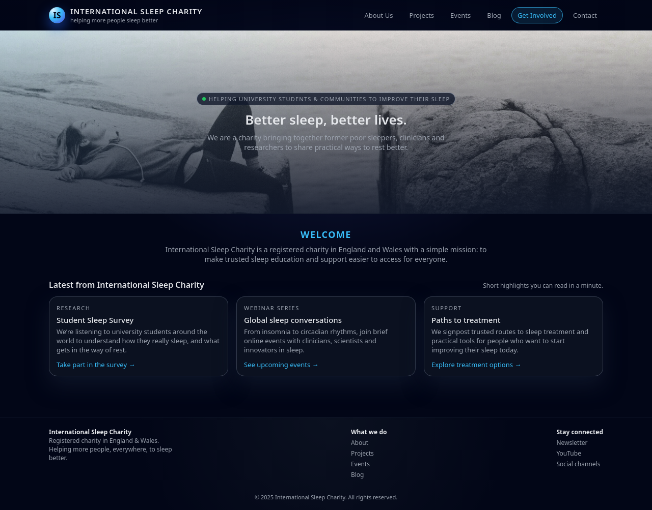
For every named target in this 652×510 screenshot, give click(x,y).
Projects (421, 15)
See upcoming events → (281, 364)
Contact (585, 15)
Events (460, 15)
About (359, 442)
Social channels (578, 464)
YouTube (568, 453)
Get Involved (537, 15)
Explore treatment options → (476, 364)
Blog (494, 15)
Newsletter (571, 442)
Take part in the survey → (96, 364)
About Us (378, 15)
